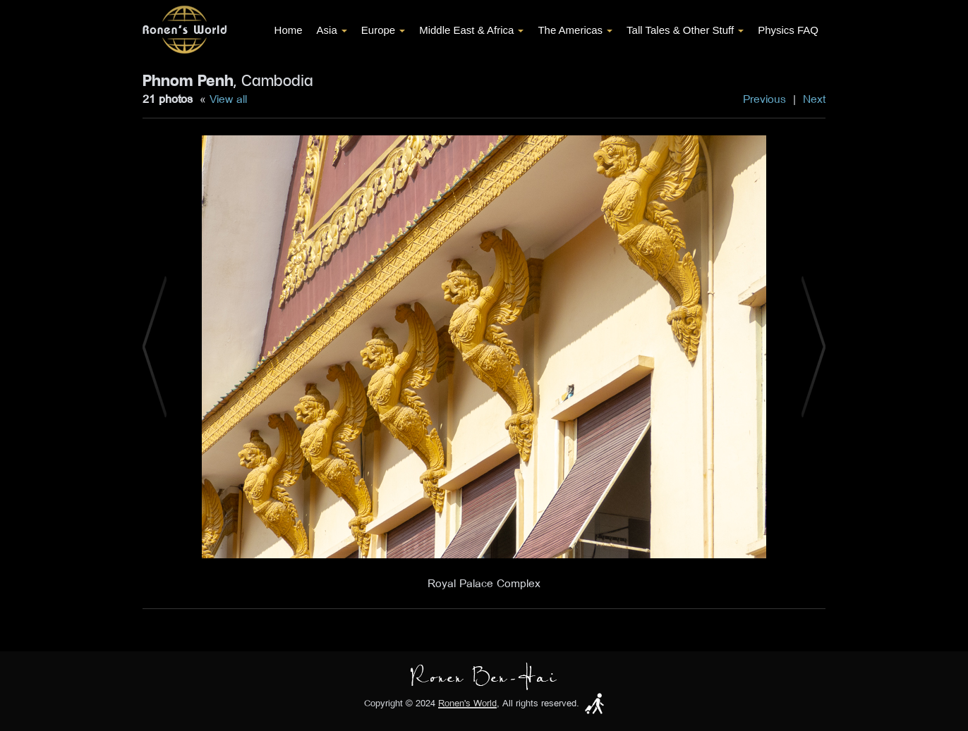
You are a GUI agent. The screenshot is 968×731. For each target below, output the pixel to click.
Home (288, 30)
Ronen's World (467, 703)
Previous (764, 98)
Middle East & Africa (471, 30)
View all (228, 98)
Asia (332, 30)
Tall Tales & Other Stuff (685, 30)
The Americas (575, 30)
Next (814, 98)
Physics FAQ (788, 30)
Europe (383, 30)
